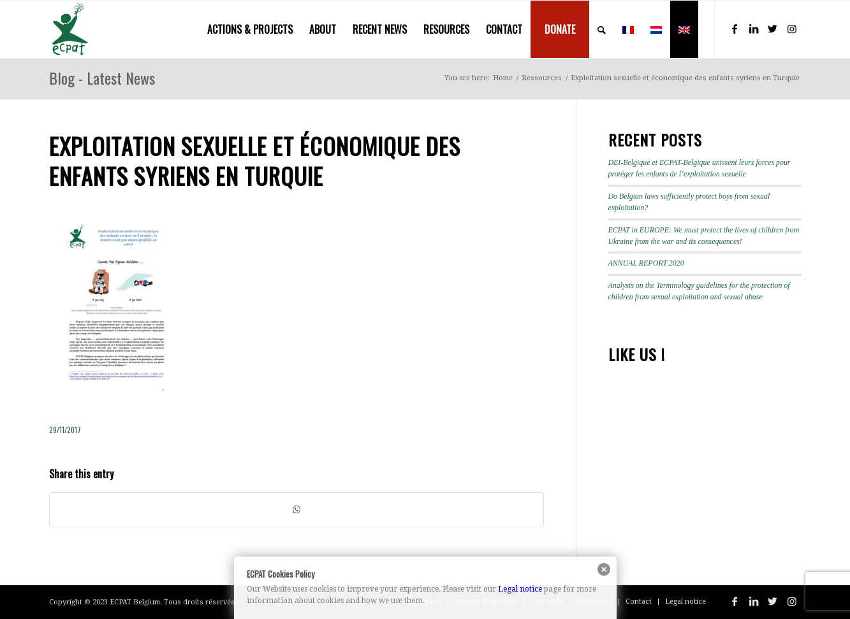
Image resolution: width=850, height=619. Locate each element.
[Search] (601, 29)
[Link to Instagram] (792, 28)
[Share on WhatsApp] (296, 510)
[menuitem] (250, 29)
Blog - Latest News (102, 77)
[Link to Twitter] (772, 28)
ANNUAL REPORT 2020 (646, 263)
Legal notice (520, 589)
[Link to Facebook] (734, 28)
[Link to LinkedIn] (753, 28)
